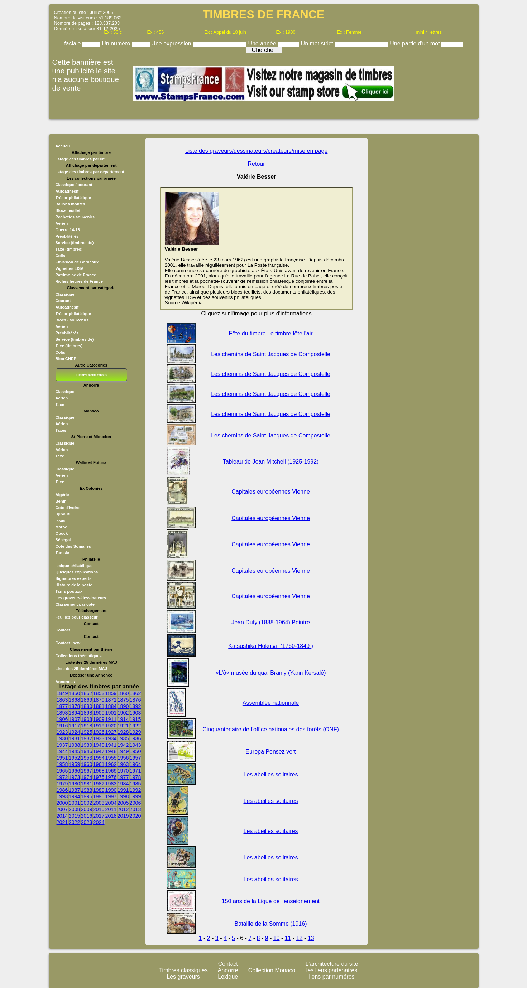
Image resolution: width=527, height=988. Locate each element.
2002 (86, 803)
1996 (99, 796)
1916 (62, 725)
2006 (135, 803)
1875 (123, 700)
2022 (74, 822)
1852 (86, 693)
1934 (111, 738)
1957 (135, 758)
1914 (123, 719)
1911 (111, 719)
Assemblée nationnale (271, 703)
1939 (86, 745)
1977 (123, 777)
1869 (86, 700)
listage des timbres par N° (80, 159)
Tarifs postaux (69, 591)
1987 (74, 790)
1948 (111, 751)
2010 (99, 809)
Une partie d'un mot (415, 43)
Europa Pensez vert (270, 752)
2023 (86, 822)
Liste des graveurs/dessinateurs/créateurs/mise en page (256, 151)
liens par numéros (331, 977)
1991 (123, 790)
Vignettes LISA (70, 268)
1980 (74, 783)
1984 (123, 783)
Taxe (60, 404)
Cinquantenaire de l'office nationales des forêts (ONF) (270, 729)
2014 (62, 816)
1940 (99, 745)
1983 (111, 783)
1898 (86, 713)
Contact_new (68, 643)
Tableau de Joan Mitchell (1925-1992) (271, 462)
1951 (62, 758)
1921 (123, 725)
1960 (86, 764)
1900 (99, 713)
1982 (99, 783)
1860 (123, 693)
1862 (135, 693)
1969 (111, 771)
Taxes (61, 430)
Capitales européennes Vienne (270, 492)
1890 (123, 706)
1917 (74, 725)
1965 (62, 771)
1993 (62, 796)
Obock (62, 533)
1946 (86, 751)
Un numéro (117, 43)
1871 (111, 700)
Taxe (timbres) (69, 249)
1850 (74, 693)
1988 (86, 790)
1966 (74, 771)
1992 (135, 790)
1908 (86, 719)
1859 (111, 693)
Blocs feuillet (68, 210)
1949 (123, 751)
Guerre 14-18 (68, 230)
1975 (99, 777)
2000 (62, 803)
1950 (135, 751)
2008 (74, 809)
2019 (123, 816)
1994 (74, 796)
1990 (111, 790)
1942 (123, 745)
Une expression (172, 43)
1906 (62, 719)
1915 (135, 719)
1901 (111, 713)
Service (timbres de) (75, 243)
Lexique (228, 977)
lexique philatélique (74, 565)
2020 (135, 816)
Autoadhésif (67, 191)
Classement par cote (75, 604)
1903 (135, 713)
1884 (111, 706)
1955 (111, 758)
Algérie (62, 495)
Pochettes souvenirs (75, 217)
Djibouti (63, 514)
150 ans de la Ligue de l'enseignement (271, 901)
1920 (111, 725)
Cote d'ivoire (68, 507)
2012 (123, 809)
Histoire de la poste (74, 585)
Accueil (63, 146)
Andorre (228, 970)
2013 (135, 809)
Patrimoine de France (76, 275)
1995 (86, 796)
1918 (86, 725)
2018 (111, 816)
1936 (135, 738)
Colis (60, 255)
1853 (99, 693)
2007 (62, 809)
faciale (73, 43)
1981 (86, 783)
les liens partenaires (331, 970)
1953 (86, 758)
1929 (135, 732)
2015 (74, 816)
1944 (62, 751)
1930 (62, 738)
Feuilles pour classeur (77, 617)
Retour (256, 164)
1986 (62, 790)
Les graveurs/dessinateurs (81, 598)
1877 (62, 706)
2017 (99, 816)
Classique (65, 294)
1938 (74, 745)
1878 (74, 706)
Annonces (65, 681)
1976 (111, 777)
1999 (135, 796)
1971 (135, 771)
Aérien (62, 223)
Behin (61, 501)
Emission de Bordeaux (77, 262)
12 (299, 938)
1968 (99, 771)
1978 (135, 777)
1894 (74, 713)
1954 (99, 758)
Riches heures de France (79, 281)
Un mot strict (318, 43)
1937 (62, 745)
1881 (99, 706)
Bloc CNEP (66, 359)
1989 (99, 790)
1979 (62, 783)
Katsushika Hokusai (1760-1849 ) (270, 646)
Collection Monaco (272, 970)
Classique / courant (74, 185)
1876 (135, 700)
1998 (123, 796)
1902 (123, 713)
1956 (123, 758)
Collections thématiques (79, 656)
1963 (123, 764)
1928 (123, 732)
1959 (74, 764)
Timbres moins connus (91, 375)
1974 (86, 777)
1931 (74, 738)
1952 (74, 758)
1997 (111, 796)
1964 (135, 764)
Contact (63, 630)
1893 (62, 713)
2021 (62, 822)
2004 (111, 803)
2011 (111, 809)
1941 (111, 745)
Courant (63, 301)
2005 (123, 803)
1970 (123, 771)
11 (288, 938)
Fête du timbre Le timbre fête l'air (270, 333)
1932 (86, 738)
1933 (99, 738)
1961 (99, 764)
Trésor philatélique (73, 197)
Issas (61, 520)
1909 (99, 719)
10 (276, 938)
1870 (99, 700)
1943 (135, 745)
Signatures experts (74, 578)
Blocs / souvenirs (72, 320)
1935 (123, 738)
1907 (74, 719)
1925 (86, 732)
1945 (74, 751)
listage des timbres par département (90, 172)
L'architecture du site (331, 964)
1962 (111, 764)
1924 (74, 732)
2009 (86, 809)
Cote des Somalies (73, 546)
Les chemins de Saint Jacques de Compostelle (270, 354)
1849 (62, 693)
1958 (62, 764)
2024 (99, 822)
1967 (86, 771)
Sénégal (63, 540)
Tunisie (62, 553)
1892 (135, 706)
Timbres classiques (183, 970)
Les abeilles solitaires (271, 774)
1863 (62, 700)
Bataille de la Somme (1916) (271, 924)
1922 (135, 725)
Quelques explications (77, 572)
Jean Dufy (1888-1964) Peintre (270, 622)
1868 (74, 700)
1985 (135, 783)
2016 (86, 816)
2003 (99, 803)
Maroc (61, 527)
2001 (74, 803)
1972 (62, 777)
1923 (62, 732)
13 (311, 938)
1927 (111, 732)
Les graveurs (183, 977)
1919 (99, 725)
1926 (99, 732)
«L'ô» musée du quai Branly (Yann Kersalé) (271, 673)
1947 (99, 751)
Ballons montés (70, 204)
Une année (263, 43)
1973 (74, 777)
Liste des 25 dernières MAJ (81, 669)
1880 (86, 706)
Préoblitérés (67, 236)
